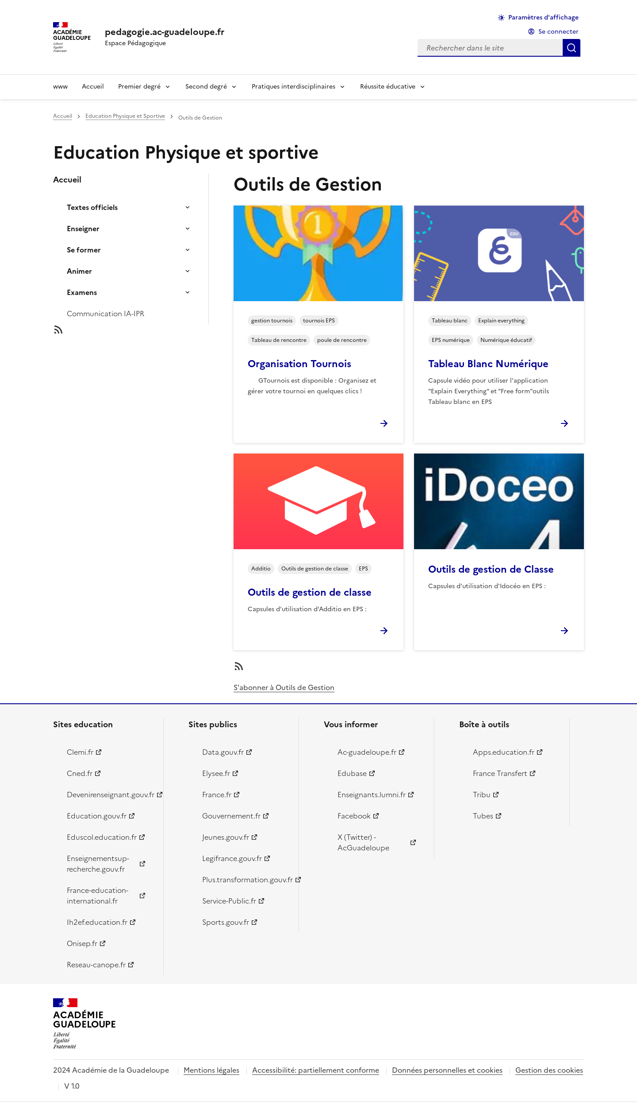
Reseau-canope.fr (96, 964)
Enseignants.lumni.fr (372, 794)
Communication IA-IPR (105, 313)
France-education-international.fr (97, 895)
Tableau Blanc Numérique (488, 364)
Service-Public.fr (229, 901)
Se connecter (558, 31)
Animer (79, 271)
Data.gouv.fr (223, 752)
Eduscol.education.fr (102, 837)
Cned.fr (79, 773)
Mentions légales (211, 1070)
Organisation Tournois (299, 364)
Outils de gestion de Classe (491, 569)
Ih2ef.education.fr (97, 922)
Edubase (352, 773)
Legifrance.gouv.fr (232, 858)
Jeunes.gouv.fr (225, 837)
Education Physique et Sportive (125, 116)
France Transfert (500, 773)
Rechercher (571, 48)
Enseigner (83, 228)
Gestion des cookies (549, 1070)
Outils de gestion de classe (310, 592)
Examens (82, 292)
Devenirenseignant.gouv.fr (110, 794)
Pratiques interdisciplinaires (293, 86)
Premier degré (139, 86)
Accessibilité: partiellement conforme (315, 1070)
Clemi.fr (80, 752)
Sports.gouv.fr (225, 922)
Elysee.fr (216, 773)
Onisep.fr (82, 943)
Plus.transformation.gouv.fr (245, 879)
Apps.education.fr (503, 752)
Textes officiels (92, 207)
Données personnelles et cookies (447, 1070)
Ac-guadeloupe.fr (367, 752)
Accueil (93, 86)
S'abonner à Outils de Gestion (284, 687)
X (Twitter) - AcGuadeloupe (363, 842)
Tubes (483, 816)
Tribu (482, 794)
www (60, 86)
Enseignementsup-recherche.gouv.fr (98, 863)
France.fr (216, 794)
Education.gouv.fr (97, 816)
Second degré (206, 86)
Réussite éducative (387, 86)
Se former (84, 249)
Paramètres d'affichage (543, 17)
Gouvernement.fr (231, 816)
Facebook (354, 816)
